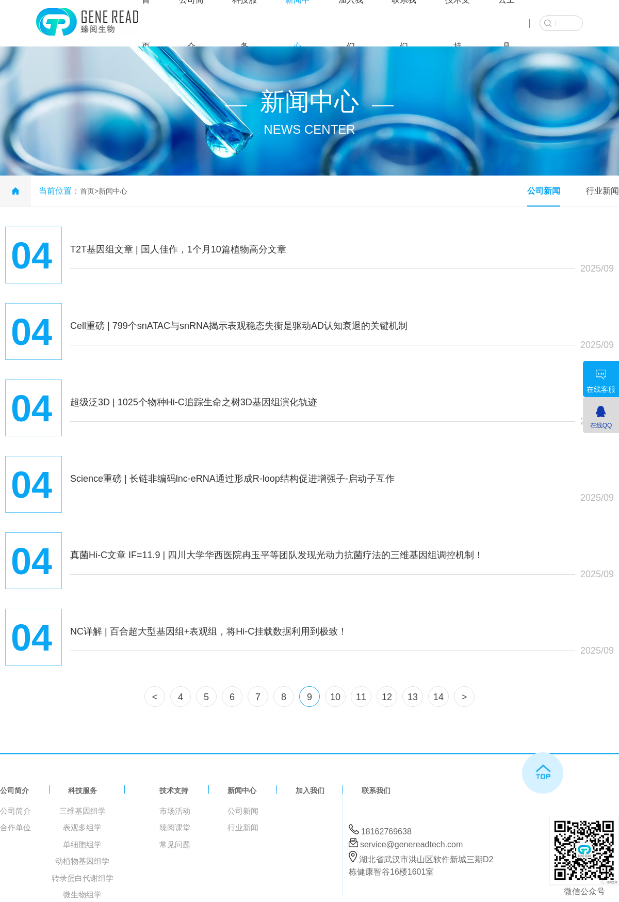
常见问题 (174, 844)
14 (438, 697)
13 (413, 697)
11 (361, 697)
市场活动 (174, 810)
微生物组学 (82, 894)
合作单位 (15, 827)
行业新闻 (602, 190)
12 (387, 697)
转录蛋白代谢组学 (82, 878)
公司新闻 (543, 190)
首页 (87, 191)
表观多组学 (82, 827)
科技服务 (82, 790)
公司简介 (14, 790)
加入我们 (310, 790)
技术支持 (173, 790)
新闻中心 (113, 191)
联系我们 (376, 790)
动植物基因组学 (82, 861)
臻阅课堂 (174, 827)
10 (335, 697)
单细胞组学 (82, 844)
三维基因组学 (82, 810)
